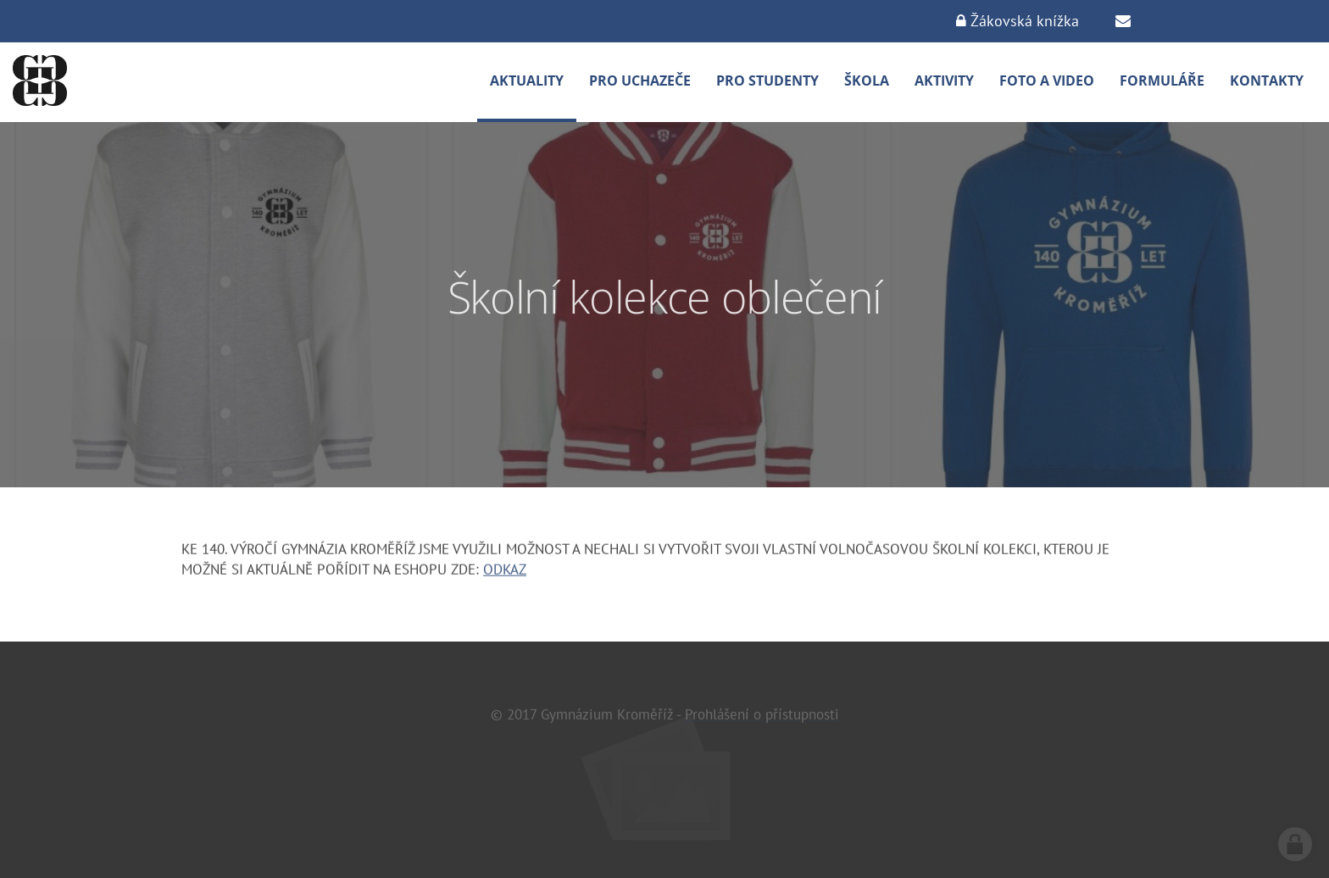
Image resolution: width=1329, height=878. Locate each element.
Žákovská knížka (1017, 21)
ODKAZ (504, 570)
